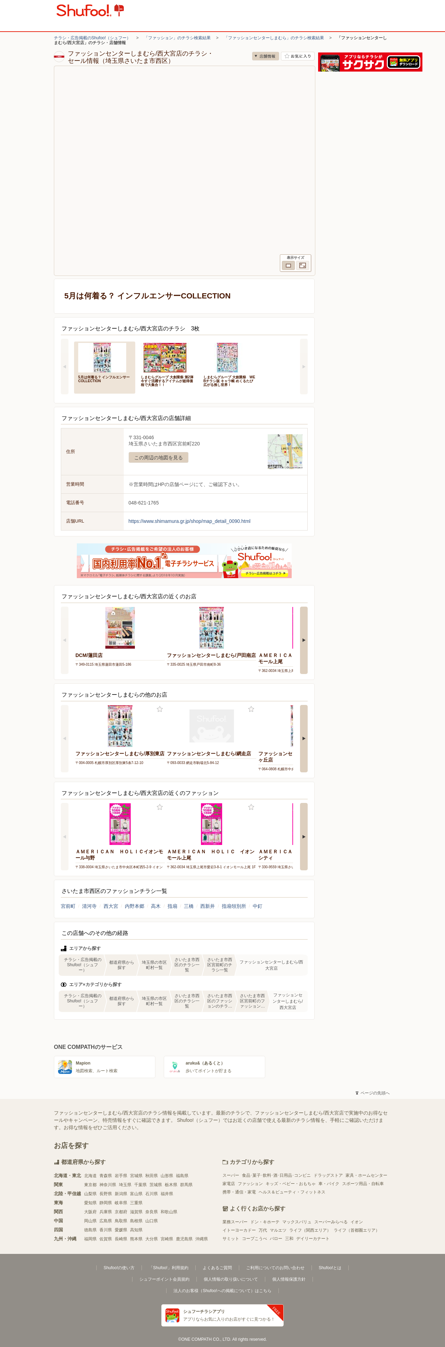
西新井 (207, 906)
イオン (356, 1221)
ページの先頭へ (373, 1093)
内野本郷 (134, 906)
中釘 (257, 906)
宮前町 (68, 906)
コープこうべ (254, 1238)
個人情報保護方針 (289, 1279)
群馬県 (186, 1184)
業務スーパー (235, 1221)
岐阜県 (121, 1202)
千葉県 (140, 1184)
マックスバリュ (297, 1221)
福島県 (182, 1175)
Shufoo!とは (330, 1267)
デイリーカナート (313, 1238)
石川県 (151, 1193)
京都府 (121, 1211)
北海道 (90, 1175)
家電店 (228, 1183)
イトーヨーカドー (239, 1230)
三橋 (189, 906)
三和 (289, 1238)
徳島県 (90, 1229)
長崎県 (121, 1239)
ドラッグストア (328, 1175)
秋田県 (151, 1175)
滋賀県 (136, 1211)
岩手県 (121, 1175)
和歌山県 (169, 1211)
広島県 (105, 1220)
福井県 (167, 1193)
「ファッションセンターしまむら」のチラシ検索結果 (274, 37)
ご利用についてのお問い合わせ (275, 1267)
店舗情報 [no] (265, 56)
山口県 (151, 1220)
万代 (263, 1230)
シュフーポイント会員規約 (164, 1279)
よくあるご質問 (217, 1267)
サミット (230, 1238)
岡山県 (90, 1220)
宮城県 (136, 1175)
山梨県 (90, 1193)
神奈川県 (107, 1184)
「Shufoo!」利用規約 (168, 1267)
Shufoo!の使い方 (119, 1267)
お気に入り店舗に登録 (298, 56)
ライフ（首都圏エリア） (357, 1230)
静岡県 (105, 1202)
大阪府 (90, 1211)
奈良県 (151, 1211)
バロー (276, 1238)
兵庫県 (105, 1211)
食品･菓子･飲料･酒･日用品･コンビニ (276, 1175)
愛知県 (90, 1202)
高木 (156, 906)
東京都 (90, 1184)
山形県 (167, 1175)
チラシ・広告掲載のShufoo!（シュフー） (92, 37)
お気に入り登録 (159, 709)
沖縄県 (201, 1239)
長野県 (105, 1193)
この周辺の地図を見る (158, 457)
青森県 (105, 1175)
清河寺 (89, 906)
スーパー (230, 1175)
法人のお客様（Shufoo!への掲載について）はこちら (222, 1290)
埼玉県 (125, 1184)
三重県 (136, 1202)
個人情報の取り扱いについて (231, 1279)
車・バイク (328, 1183)
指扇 (172, 906)
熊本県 (136, 1239)
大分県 (151, 1239)
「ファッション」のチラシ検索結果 (177, 37)
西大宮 (111, 906)
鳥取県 (121, 1220)
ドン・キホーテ (265, 1221)
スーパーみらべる (331, 1221)
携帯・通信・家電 (239, 1192)
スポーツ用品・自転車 (363, 1183)
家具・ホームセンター (366, 1175)
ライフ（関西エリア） (310, 1230)
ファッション (250, 1183)
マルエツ (278, 1230)
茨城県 (155, 1184)
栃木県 (171, 1184)
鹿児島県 (184, 1239)
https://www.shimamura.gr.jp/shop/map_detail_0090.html (190, 521)
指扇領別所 (234, 906)
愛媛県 (121, 1229)
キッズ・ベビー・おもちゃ (291, 1183)
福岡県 (90, 1239)
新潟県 (121, 1193)
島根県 (136, 1220)
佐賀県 (105, 1239)
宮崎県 (167, 1239)
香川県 (105, 1229)
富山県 (136, 1193)
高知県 (136, 1229)
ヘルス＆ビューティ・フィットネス (292, 1192)
